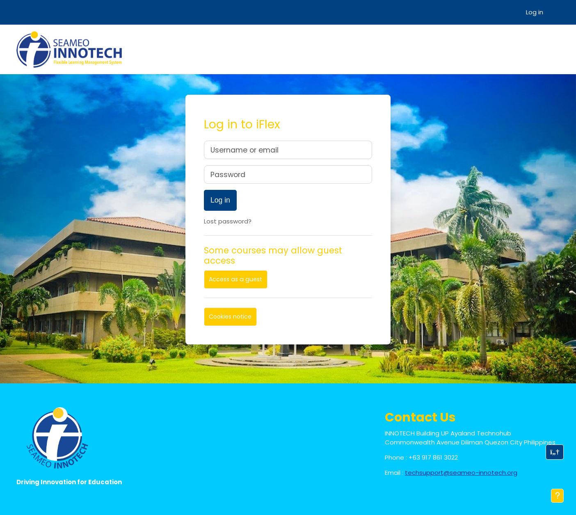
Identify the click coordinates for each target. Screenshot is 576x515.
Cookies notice (230, 316)
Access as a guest (235, 279)
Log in (534, 12)
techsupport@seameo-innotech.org (461, 472)
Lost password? (227, 221)
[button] (555, 452)
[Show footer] (557, 496)
